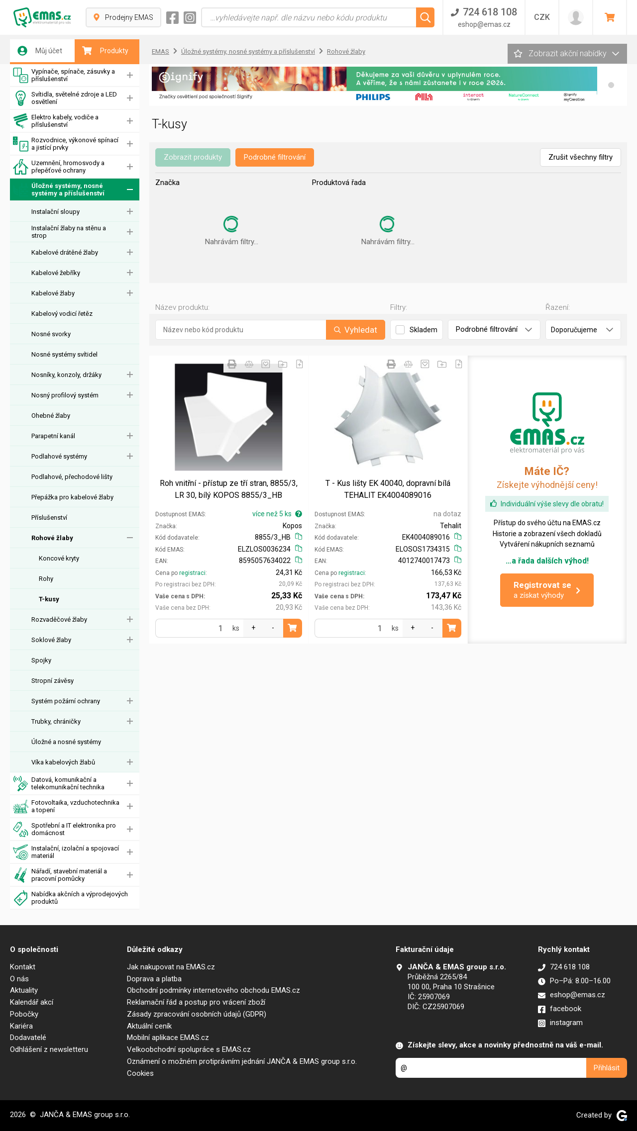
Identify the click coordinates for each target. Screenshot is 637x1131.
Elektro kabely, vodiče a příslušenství (56, 121)
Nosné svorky (51, 334)
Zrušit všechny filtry (580, 157)
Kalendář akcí (31, 1002)
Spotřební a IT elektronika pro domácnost (64, 829)
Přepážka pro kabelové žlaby (72, 497)
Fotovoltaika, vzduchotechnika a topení (66, 806)
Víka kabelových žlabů (63, 762)
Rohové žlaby (52, 538)
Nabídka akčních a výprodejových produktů (70, 898)
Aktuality (24, 990)
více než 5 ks (277, 514)
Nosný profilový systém (65, 395)
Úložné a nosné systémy (66, 742)
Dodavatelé (28, 1037)
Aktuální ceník (149, 1026)
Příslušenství (49, 517)
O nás (19, 978)
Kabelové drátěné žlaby (64, 252)
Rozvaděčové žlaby (59, 619)
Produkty (105, 51)
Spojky (41, 660)
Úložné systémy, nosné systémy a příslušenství (59, 189)
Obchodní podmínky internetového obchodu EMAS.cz (213, 990)
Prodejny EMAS (123, 17)
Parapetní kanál (53, 436)
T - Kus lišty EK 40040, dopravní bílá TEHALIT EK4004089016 (387, 489)
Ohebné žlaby (50, 415)
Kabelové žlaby (53, 293)
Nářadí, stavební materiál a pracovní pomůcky (60, 875)
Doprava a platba (154, 978)
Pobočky (24, 1014)
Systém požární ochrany (65, 701)
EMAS (160, 51)
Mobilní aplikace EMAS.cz (168, 1037)
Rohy (46, 578)
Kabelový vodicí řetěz (62, 313)
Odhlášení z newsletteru (49, 1049)
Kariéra (21, 1026)
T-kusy (49, 599)
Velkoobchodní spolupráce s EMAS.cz (189, 1049)
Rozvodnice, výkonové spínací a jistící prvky (65, 144)
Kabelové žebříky (55, 273)
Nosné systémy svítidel (64, 354)
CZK (542, 17)
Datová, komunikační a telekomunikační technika (59, 783)
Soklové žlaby (51, 640)
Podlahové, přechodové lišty (71, 476)
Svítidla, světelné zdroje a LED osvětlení (65, 98)
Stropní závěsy (52, 680)
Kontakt (22, 966)
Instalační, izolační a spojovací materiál (66, 852)
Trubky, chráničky (56, 721)
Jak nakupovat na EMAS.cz (171, 966)
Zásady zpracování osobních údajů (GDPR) (196, 1014)
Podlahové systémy (59, 456)
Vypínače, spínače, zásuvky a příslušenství (64, 75)
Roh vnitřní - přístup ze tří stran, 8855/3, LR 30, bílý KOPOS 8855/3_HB (229, 489)
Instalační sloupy (55, 211)
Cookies (140, 1073)
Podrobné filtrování (275, 157)
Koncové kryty (59, 558)
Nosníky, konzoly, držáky (66, 374)
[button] (611, 85)
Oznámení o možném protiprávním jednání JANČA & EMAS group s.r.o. (242, 1061)
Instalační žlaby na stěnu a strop (68, 231)
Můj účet (39, 51)
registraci (192, 572)
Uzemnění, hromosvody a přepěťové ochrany (59, 167)
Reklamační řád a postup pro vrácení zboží (196, 1002)
